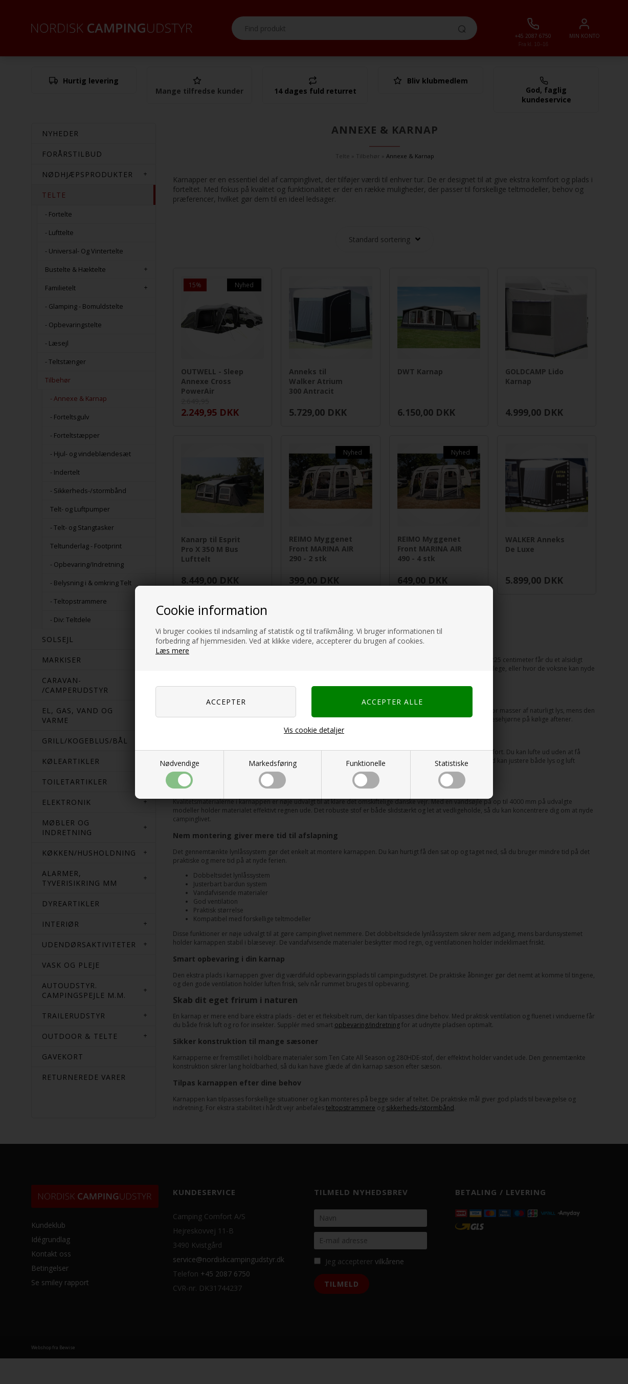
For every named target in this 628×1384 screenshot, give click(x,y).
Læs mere (172, 650)
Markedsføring (273, 773)
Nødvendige (179, 773)
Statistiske (451, 773)
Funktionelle (366, 773)
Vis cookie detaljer (314, 730)
